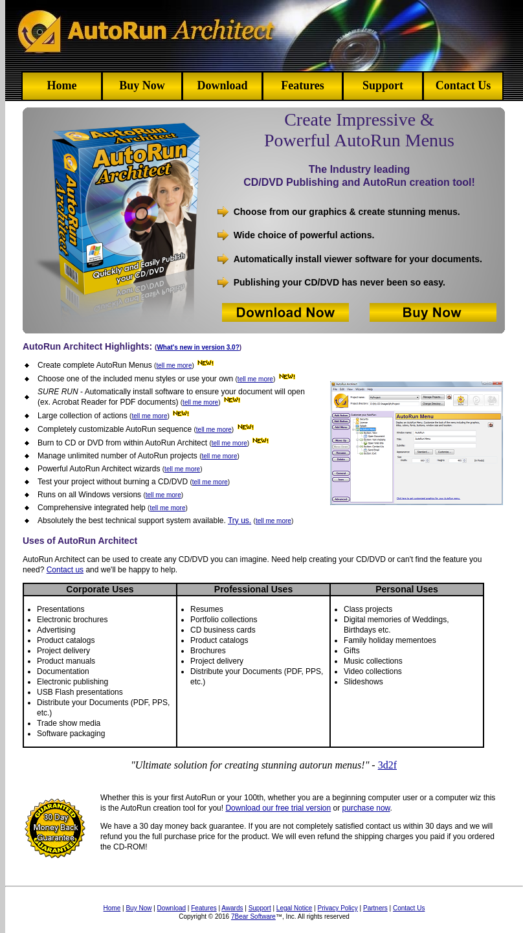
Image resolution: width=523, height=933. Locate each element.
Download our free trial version (278, 808)
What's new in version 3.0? (198, 347)
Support (382, 85)
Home (62, 85)
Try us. (239, 520)
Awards (232, 908)
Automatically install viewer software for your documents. (358, 259)
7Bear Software (253, 916)
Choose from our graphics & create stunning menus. (347, 212)
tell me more (174, 365)
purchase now (366, 808)
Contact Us (463, 85)
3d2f (387, 764)
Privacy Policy (338, 908)
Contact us (65, 569)
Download (222, 85)
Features (302, 85)
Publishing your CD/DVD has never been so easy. (339, 282)
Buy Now (142, 85)
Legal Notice (294, 908)
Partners (375, 908)
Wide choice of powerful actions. (304, 235)
